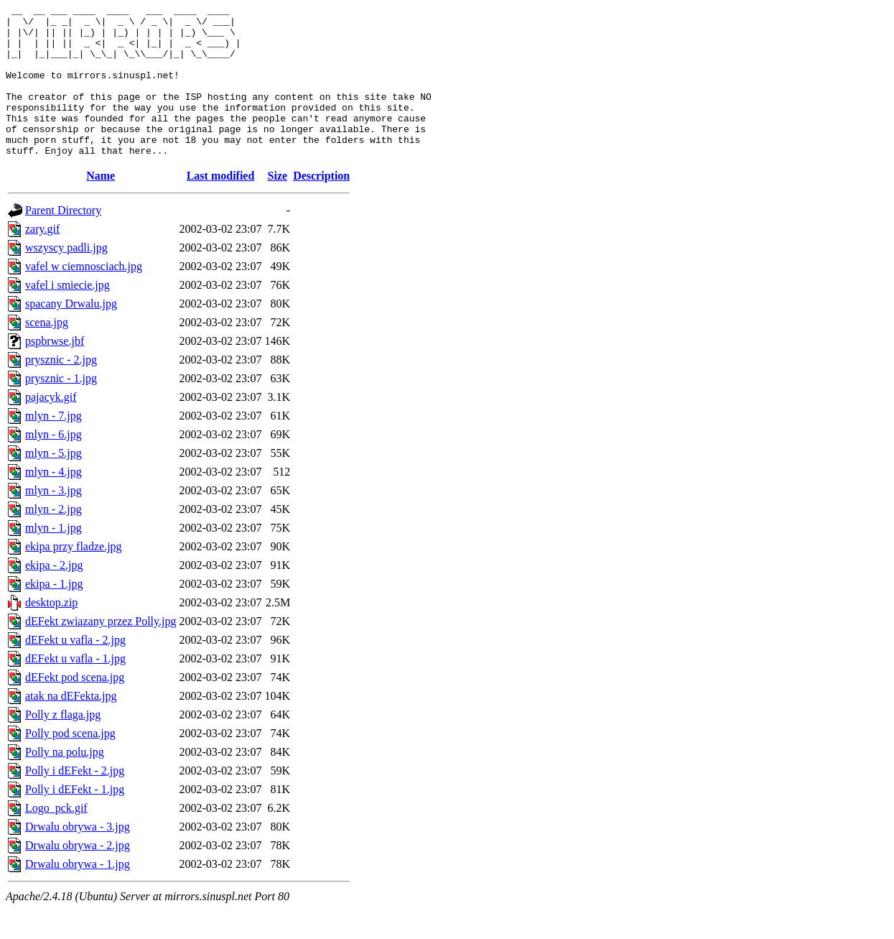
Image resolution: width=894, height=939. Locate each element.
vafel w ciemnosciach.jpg (83, 296)
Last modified (221, 206)
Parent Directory (63, 240)
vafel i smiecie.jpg (67, 315)
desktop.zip (51, 632)
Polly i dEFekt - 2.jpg (74, 801)
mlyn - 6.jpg (53, 464)
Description (321, 206)
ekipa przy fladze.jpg (73, 576)
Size (278, 206)
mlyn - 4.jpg (53, 502)
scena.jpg (46, 352)
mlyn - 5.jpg (53, 483)
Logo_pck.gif (56, 838)
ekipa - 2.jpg (54, 595)
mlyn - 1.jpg (53, 558)
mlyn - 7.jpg (53, 446)
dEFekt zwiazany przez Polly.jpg (100, 651)
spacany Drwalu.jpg (71, 334)
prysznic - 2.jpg (61, 390)
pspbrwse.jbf (54, 371)
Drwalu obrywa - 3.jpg (77, 857)
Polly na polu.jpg (64, 782)
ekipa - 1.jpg (54, 614)
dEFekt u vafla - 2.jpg (75, 670)
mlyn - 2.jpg (53, 539)
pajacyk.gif (51, 427)
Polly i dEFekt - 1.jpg (74, 819)
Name (100, 206)
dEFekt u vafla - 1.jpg (75, 689)
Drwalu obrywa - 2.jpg (77, 875)
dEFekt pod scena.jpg (74, 707)
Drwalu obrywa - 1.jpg (77, 894)
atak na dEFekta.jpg (71, 726)
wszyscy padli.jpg (66, 278)
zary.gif (42, 259)
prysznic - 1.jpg (61, 408)
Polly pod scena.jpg (70, 763)
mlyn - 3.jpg (53, 520)
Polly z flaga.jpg (63, 745)
